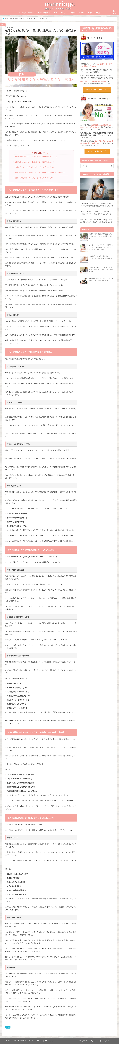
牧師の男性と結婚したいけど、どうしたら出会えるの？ (34, 178)
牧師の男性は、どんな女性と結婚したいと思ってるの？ (34, 167)
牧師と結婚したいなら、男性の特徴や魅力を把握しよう (34, 162)
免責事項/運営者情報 (20, 1041)
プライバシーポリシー (35, 1041)
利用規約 (7, 1041)
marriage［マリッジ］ (95, 1041)
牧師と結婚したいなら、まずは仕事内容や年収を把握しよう (35, 157)
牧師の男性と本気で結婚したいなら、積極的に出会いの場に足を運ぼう (39, 172)
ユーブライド (97, 151)
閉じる (45, 153)
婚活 (8, 1027)
